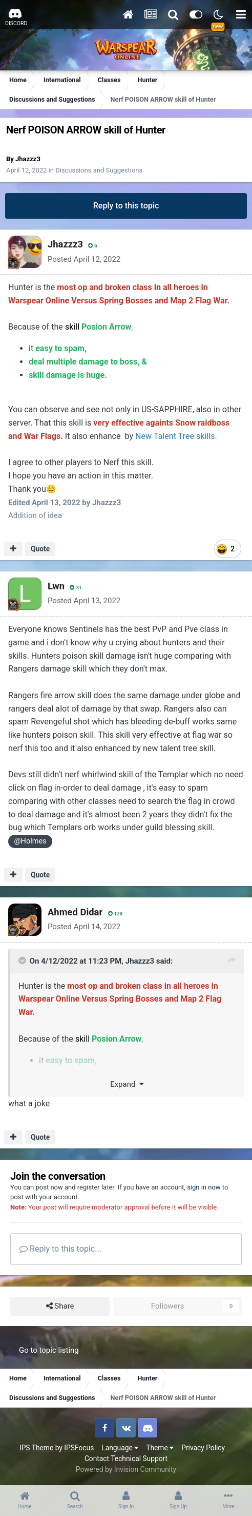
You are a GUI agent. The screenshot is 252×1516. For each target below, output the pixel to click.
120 (115, 913)
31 (75, 587)
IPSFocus (79, 1448)
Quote (40, 549)
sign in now (204, 1187)
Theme (160, 1448)
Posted (84, 259)
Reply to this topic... (60, 1249)
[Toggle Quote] (23, 960)
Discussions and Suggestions (98, 170)
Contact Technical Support (126, 1458)
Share (60, 1306)
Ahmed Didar (75, 912)
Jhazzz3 (27, 159)
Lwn (56, 586)
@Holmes (30, 841)
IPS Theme (36, 1448)
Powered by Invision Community (126, 1469)
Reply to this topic (126, 205)
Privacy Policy (203, 1448)
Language (119, 1448)
